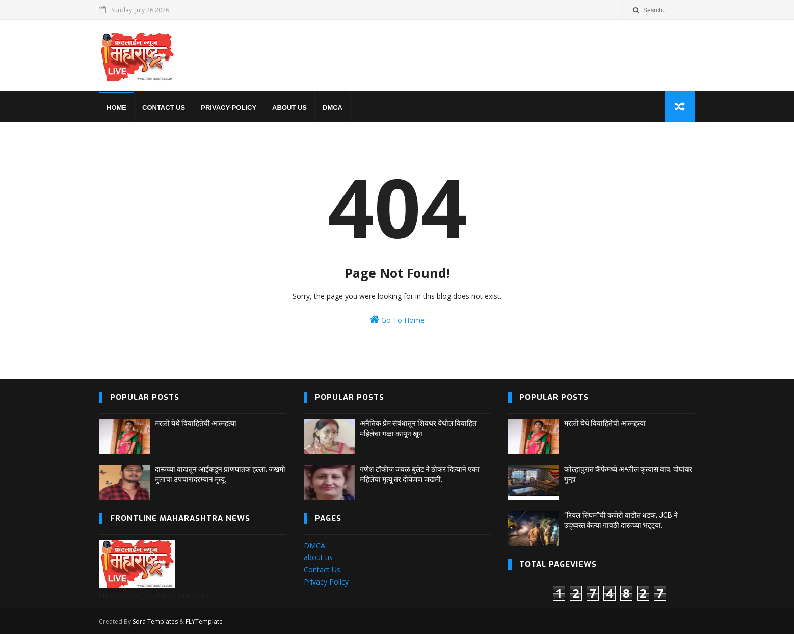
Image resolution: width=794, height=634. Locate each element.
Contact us (163, 107)
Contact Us (322, 569)
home (116, 107)
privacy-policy (228, 107)
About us (289, 107)
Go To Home (397, 319)
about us (318, 557)
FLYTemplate (204, 621)
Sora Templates (155, 621)
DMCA (332, 107)
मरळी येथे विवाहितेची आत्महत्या (195, 423)
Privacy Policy (326, 582)
